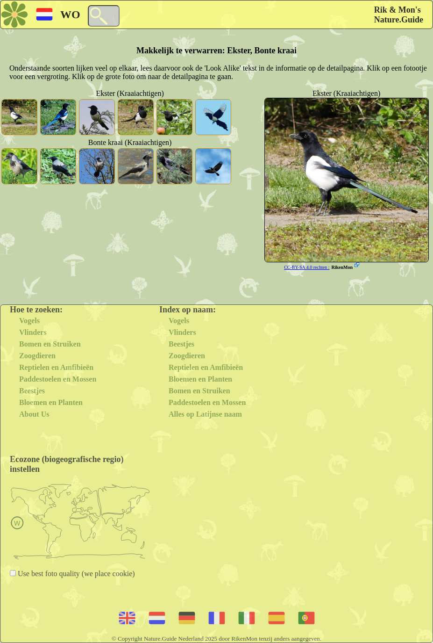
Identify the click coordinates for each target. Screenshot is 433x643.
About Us (34, 414)
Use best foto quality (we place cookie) (75, 574)
